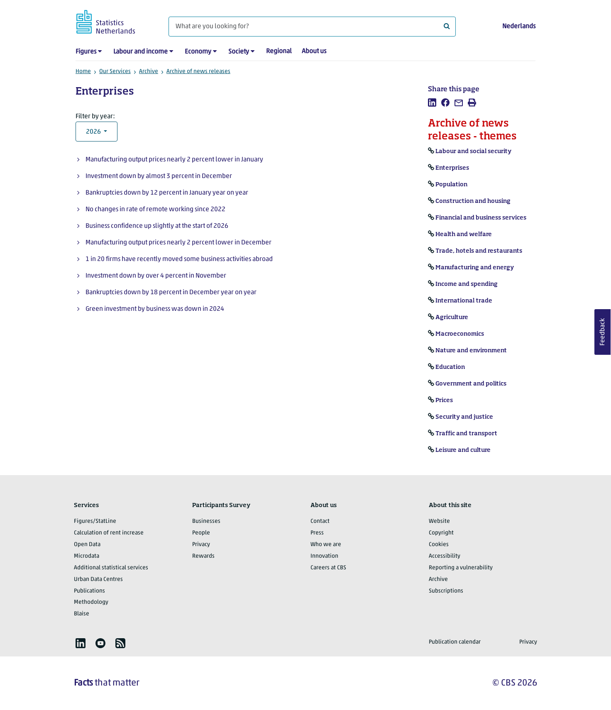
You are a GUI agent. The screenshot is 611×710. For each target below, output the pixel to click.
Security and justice (464, 417)
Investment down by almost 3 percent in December (159, 176)
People (201, 533)
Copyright (441, 533)
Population (451, 185)
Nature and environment (471, 351)
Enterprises (452, 168)
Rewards (203, 556)
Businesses (206, 521)
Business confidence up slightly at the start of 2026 (157, 226)
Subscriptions (446, 591)
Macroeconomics (459, 334)
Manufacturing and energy (474, 268)
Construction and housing (473, 201)
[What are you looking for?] (312, 27)
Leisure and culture (463, 450)
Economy (198, 52)
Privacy (201, 544)
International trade (463, 301)
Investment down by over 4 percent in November (156, 276)
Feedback (602, 332)
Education (450, 367)
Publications (89, 591)
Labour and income (140, 52)
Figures (86, 52)
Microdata (86, 556)
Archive (148, 71)
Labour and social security (473, 151)
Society (238, 52)
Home (83, 71)
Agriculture (451, 317)
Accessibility (444, 556)
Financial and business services (480, 218)
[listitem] (432, 102)
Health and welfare (463, 234)
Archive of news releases (198, 71)
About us (314, 51)
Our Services (115, 71)
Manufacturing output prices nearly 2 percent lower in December (178, 242)
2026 (94, 132)
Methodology (91, 602)
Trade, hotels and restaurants (478, 251)
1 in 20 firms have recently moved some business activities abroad (179, 259)
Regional (279, 51)
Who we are (325, 544)
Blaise (81, 614)
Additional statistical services (111, 568)
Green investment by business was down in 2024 (155, 309)
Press (317, 533)
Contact (320, 521)
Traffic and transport (466, 434)
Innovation (324, 556)
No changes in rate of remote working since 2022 (155, 209)
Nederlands (518, 26)
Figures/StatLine (95, 521)
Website (439, 521)
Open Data (87, 544)
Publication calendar (455, 642)
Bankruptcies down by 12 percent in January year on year (167, 193)
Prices (444, 400)
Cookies (439, 544)
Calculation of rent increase (109, 533)
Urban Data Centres (98, 579)
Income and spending (466, 284)
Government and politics (470, 384)
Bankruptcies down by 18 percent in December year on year (171, 292)
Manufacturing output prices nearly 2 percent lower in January (174, 159)
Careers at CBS (328, 568)
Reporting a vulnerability (461, 568)
